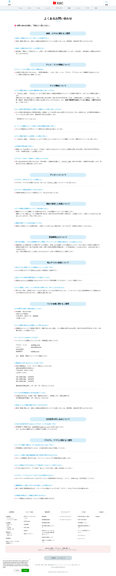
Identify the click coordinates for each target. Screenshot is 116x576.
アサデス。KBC (22, 93)
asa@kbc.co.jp (35, 345)
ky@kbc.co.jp (35, 351)
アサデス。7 (33, 93)
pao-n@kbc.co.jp (36, 347)
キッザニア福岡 (25, 429)
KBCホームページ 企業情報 (24, 280)
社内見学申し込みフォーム (40, 427)
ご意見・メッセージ (58, 558)
